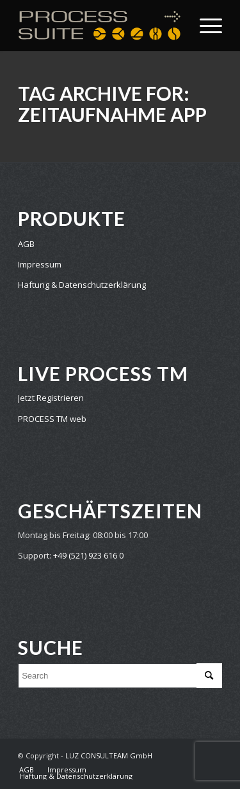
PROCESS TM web (52, 419)
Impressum (39, 264)
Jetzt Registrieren (51, 397)
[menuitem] (26, 770)
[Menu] (204, 25)
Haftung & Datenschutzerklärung (82, 284)
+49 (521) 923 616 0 (88, 555)
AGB (26, 244)
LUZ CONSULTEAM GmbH (108, 755)
